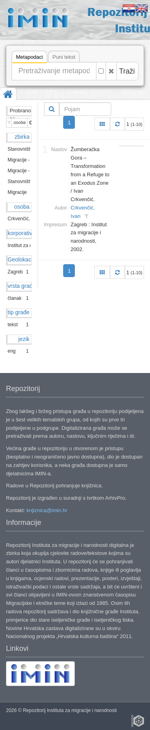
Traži (127, 71)
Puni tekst (63, 57)
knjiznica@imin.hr (46, 510)
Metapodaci (29, 58)
